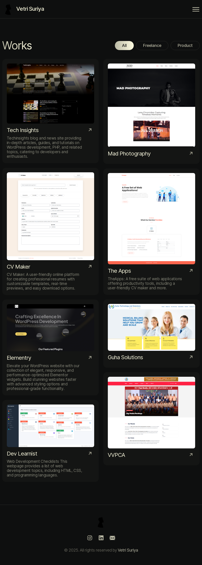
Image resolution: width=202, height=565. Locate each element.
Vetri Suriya (128, 550)
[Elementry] (50, 347)
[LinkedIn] (101, 537)
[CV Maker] (50, 231)
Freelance (152, 45)
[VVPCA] (151, 418)
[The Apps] (151, 231)
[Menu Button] (195, 10)
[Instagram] (89, 537)
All (124, 45)
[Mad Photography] (151, 111)
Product (185, 45)
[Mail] (112, 537)
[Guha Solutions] (151, 333)
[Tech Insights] (50, 111)
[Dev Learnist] (50, 441)
